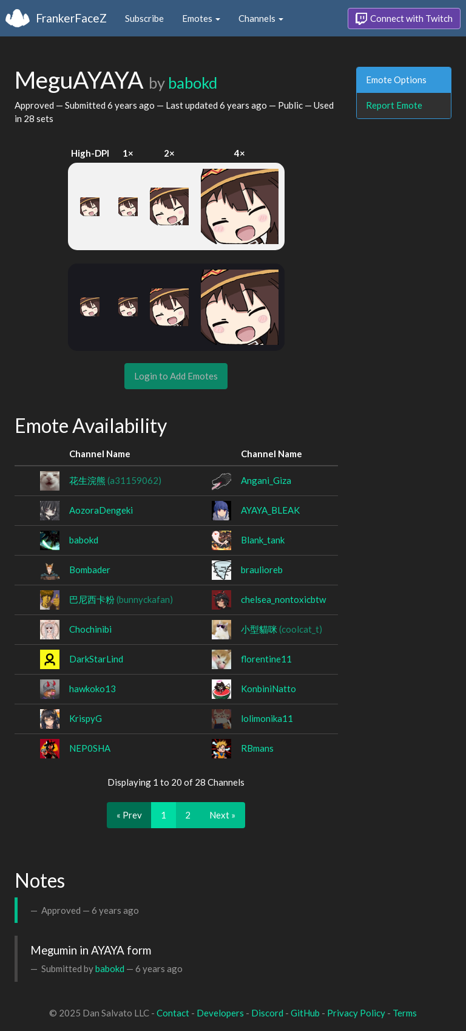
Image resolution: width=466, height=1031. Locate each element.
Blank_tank (263, 539)
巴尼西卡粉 (121, 599)
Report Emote (394, 105)
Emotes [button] (201, 18)
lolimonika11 (267, 718)
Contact (173, 1012)
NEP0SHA (89, 748)
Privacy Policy (356, 1012)
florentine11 (266, 658)
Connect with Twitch (404, 19)
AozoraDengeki (101, 510)
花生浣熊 (115, 480)
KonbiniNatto (268, 688)
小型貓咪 (281, 629)
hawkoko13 (92, 688)
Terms (405, 1012)
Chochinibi (90, 629)
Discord (267, 1012)
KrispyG (85, 718)
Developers (220, 1012)
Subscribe (144, 18)
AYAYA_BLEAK (270, 510)
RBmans (257, 748)
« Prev (129, 814)
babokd (192, 82)
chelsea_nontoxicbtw (283, 599)
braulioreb (262, 569)
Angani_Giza (266, 480)
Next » (222, 814)
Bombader (89, 569)
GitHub (305, 1012)
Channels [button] (260, 18)
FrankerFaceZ (71, 18)
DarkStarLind (96, 658)
